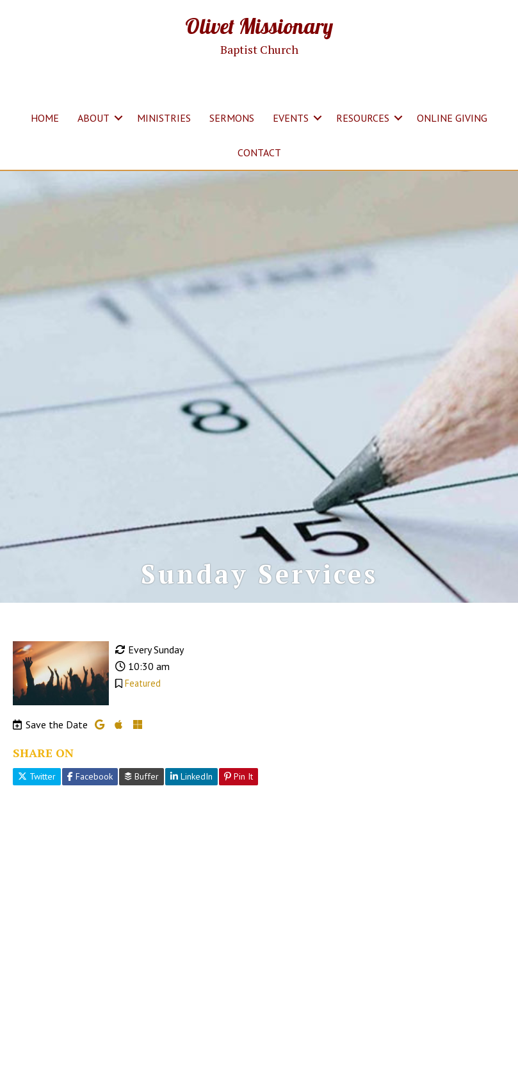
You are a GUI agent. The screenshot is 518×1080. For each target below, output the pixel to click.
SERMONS (231, 117)
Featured (143, 683)
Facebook (90, 776)
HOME (45, 117)
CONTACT (259, 152)
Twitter (37, 776)
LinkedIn (191, 776)
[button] (118, 118)
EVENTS (291, 117)
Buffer (141, 776)
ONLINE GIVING (452, 117)
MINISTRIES (164, 117)
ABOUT (93, 117)
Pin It (238, 776)
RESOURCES (362, 117)
